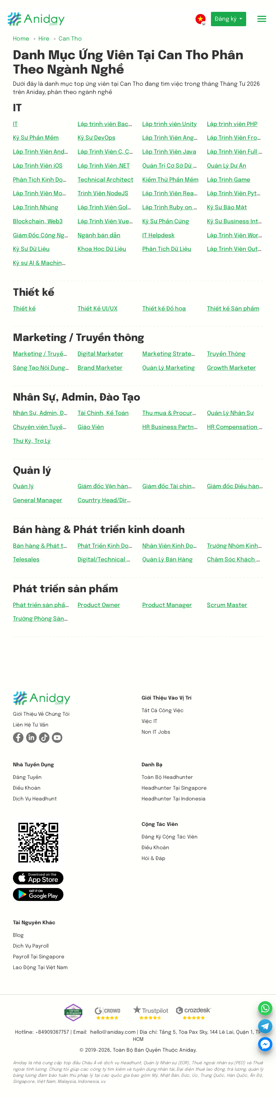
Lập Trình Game (228, 180)
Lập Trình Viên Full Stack (241, 152)
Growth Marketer (231, 368)
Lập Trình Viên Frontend (240, 138)
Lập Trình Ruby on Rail (172, 208)
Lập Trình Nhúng (35, 208)
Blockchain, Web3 (38, 222)
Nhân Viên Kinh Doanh (173, 546)
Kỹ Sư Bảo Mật (227, 208)
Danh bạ (152, 764)
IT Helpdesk (158, 236)
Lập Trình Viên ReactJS (174, 194)
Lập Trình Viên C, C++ (107, 152)
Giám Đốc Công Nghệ (42, 236)
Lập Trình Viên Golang (108, 208)
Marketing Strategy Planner (181, 354)
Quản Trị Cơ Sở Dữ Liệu (173, 166)
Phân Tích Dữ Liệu (166, 249)
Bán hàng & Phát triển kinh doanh (60, 546)
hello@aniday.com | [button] (114, 1032)
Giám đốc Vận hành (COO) (114, 486)
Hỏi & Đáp (153, 858)
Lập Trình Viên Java (169, 152)
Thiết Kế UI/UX (98, 309)
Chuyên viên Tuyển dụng (47, 427)
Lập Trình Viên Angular (173, 138)
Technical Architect (105, 180)
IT (15, 124)
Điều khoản (27, 788)
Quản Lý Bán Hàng (167, 560)
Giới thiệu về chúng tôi (41, 714)
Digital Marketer (100, 354)
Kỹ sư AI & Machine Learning (52, 263)
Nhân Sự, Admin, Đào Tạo (47, 413)
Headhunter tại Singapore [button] (174, 788)
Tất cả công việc (163, 710)
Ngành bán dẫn (99, 236)
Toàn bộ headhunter (167, 777)
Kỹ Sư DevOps (96, 138)
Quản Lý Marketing (168, 368)
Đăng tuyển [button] (27, 777)
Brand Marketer (100, 368)
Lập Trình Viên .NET (104, 166)
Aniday (187, 1050)
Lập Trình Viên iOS (38, 166)
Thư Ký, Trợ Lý (32, 441)
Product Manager (167, 605)
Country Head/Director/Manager (124, 500)
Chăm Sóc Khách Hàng (239, 560)
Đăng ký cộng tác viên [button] (170, 837)
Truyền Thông (226, 354)
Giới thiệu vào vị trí (167, 698)
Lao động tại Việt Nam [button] (40, 967)
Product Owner (99, 605)
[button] (38, 877)
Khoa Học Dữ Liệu (102, 249)
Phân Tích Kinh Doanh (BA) (49, 180)
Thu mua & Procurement (176, 413)
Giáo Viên (91, 427)
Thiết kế (24, 309)
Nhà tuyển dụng (33, 764)
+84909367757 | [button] (53, 1032)
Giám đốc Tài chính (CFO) (177, 486)
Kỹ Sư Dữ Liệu (31, 249)
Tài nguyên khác (34, 922)
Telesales (26, 560)
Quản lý (23, 486)
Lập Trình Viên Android (44, 152)
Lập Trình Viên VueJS (107, 222)
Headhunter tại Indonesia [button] (174, 799)
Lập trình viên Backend (110, 124)
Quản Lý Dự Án (226, 166)
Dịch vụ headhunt (35, 799)
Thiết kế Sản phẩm (233, 309)
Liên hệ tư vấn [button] (31, 725)
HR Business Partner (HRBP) (181, 427)
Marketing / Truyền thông (49, 354)
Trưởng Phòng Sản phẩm (47, 619)
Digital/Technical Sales (110, 560)
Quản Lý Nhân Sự (230, 413)
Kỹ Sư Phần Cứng (165, 222)
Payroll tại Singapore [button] (38, 956)
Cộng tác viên (160, 824)
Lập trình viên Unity (169, 124)
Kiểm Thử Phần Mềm (170, 180)
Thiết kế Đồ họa (164, 309)
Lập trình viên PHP (232, 124)
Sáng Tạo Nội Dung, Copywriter (56, 368)
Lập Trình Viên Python (237, 194)
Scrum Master (227, 605)
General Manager (37, 500)
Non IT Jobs (156, 732)
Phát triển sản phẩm (41, 605)
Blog (18, 935)
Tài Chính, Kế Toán (103, 413)
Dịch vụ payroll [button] (31, 946)
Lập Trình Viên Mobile (42, 194)
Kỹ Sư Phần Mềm (36, 138)
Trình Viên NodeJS (103, 194)
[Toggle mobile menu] (261, 19)
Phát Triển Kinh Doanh (108, 546)
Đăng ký (225, 19)
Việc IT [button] (149, 721)
